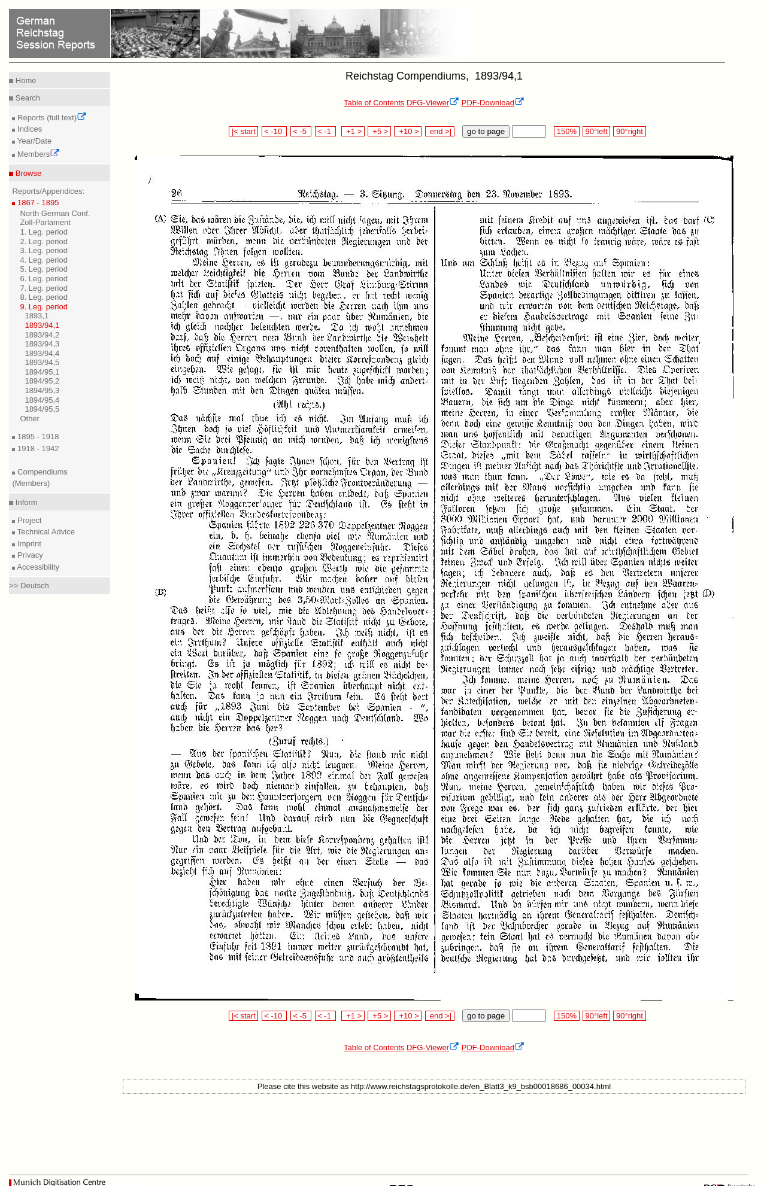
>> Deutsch (29, 585)
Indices (28, 128)
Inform (25, 502)
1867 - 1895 (37, 202)
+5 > (379, 131)
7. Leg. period (44, 288)
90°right (629, 131)
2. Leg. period (44, 241)
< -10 (274, 131)
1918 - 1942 (37, 448)
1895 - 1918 (37, 436)
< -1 (326, 131)
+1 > (353, 131)
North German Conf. (55, 213)
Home (24, 80)
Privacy (29, 555)
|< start (243, 131)
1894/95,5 (42, 409)
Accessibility (37, 566)
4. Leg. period (44, 260)
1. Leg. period (44, 231)
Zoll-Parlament (45, 222)
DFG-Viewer (433, 102)
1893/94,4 (42, 353)
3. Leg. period (44, 250)
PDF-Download (493, 102)
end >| (440, 131)
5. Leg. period (44, 268)
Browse (27, 173)
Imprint (28, 543)
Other (30, 418)
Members (37, 154)
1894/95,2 (42, 380)
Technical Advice (45, 531)
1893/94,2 (42, 334)
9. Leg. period (44, 306)
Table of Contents (374, 102)
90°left (596, 131)
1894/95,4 (42, 400)
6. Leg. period (44, 278)
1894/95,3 (42, 390)
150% (566, 131)
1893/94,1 (42, 325)
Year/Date (33, 140)
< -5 (301, 131)
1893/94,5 (42, 362)
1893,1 (36, 315)
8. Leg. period (44, 297)
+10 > (408, 131)
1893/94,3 (42, 343)
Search (26, 97)
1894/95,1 (42, 371)
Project (28, 520)
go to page (486, 131)
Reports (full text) (51, 117)
